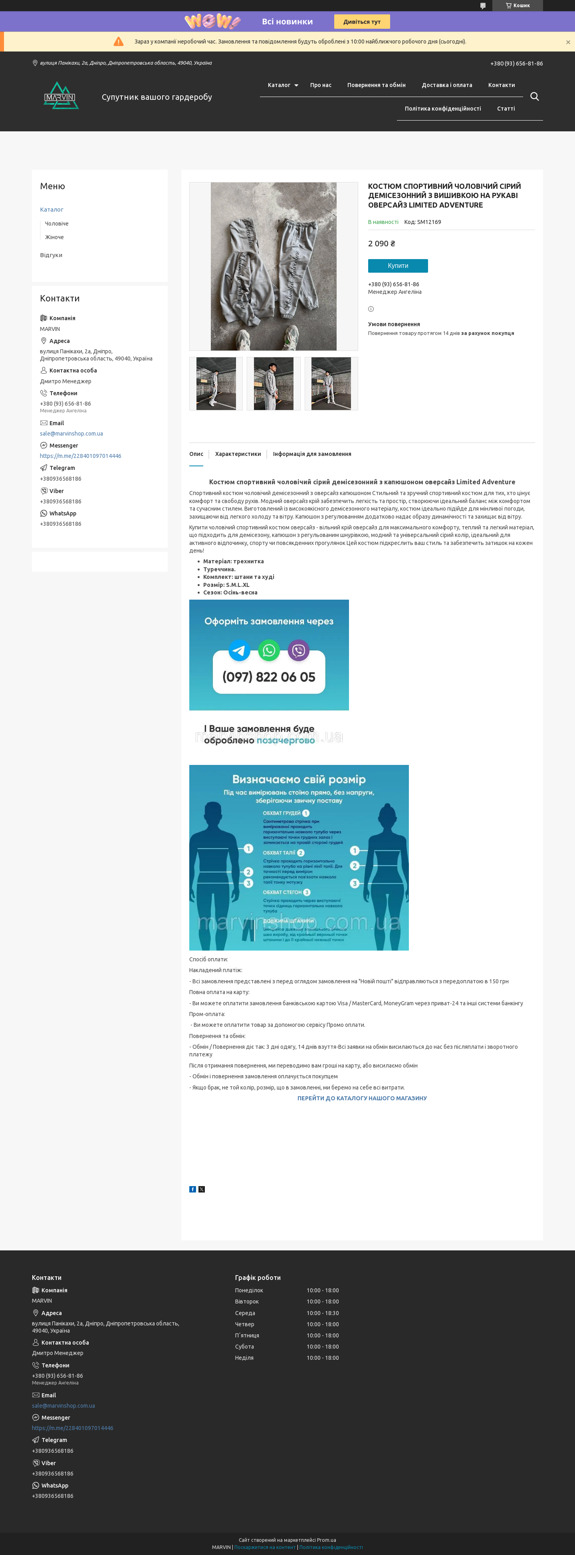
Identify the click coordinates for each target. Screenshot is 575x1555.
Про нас (320, 85)
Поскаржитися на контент (265, 1547)
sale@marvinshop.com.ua (71, 433)
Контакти (501, 85)
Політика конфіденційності (443, 108)
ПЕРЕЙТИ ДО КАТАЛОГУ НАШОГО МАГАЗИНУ (362, 1098)
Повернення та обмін (376, 85)
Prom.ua (326, 1540)
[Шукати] (533, 96)
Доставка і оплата (447, 85)
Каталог (279, 85)
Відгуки (51, 255)
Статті (506, 108)
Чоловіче (57, 223)
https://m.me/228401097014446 (80, 456)
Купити (398, 265)
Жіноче (54, 237)
